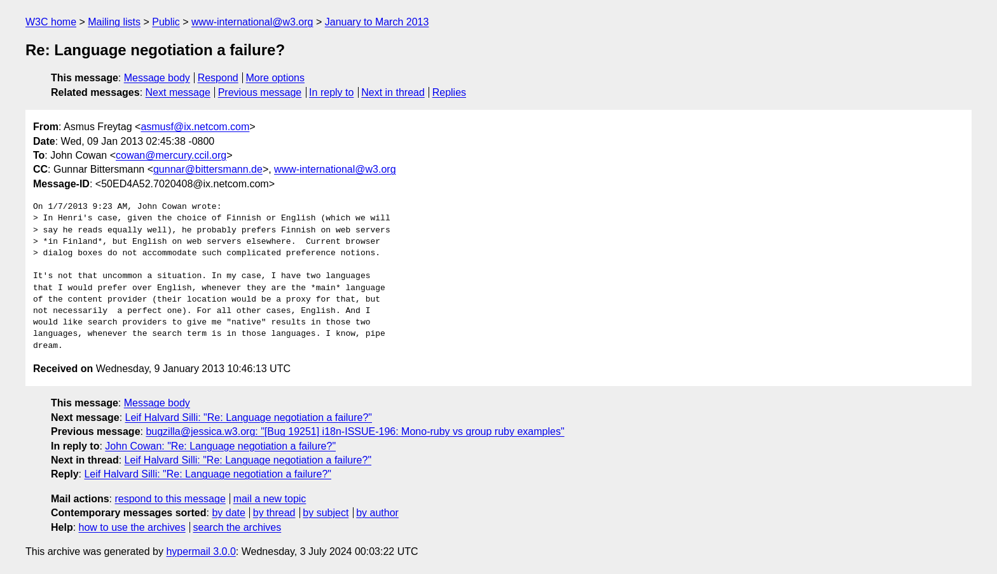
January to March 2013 (377, 22)
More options (275, 77)
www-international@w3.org (252, 22)
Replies (449, 92)
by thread (274, 512)
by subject (325, 512)
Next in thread (393, 92)
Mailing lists (114, 22)
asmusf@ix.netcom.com (195, 126)
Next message (178, 92)
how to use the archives (132, 527)
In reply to (331, 92)
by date (228, 512)
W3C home (50, 22)
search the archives (237, 527)
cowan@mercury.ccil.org (171, 155)
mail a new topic (269, 498)
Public (166, 22)
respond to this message (169, 498)
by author (377, 512)
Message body (157, 77)
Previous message (260, 92)
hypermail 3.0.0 (200, 551)
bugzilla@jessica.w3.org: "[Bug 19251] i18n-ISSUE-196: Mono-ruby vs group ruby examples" (355, 431)
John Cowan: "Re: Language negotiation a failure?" (220, 446)
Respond (218, 77)
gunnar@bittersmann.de (208, 169)
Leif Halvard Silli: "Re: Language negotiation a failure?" (249, 417)
